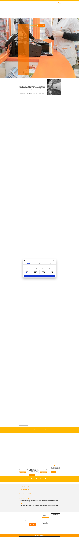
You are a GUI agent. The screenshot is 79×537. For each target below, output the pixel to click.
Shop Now (52, 2)
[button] (34, 25)
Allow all (50, 275)
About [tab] (50, 263)
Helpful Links (59, 2)
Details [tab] (39, 263)
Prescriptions (34, 2)
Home (32, 2)
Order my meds (48, 2)
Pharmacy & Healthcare (43, 2)
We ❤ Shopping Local (37, 535)
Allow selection (39, 275)
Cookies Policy (44, 515)
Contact (60, 3)
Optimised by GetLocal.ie (41, 535)
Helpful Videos (55, 2)
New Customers (38, 2)
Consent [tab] (28, 263)
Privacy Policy (44, 514)
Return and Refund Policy (44, 516)
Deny (29, 275)
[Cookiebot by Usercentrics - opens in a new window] (52, 260)
